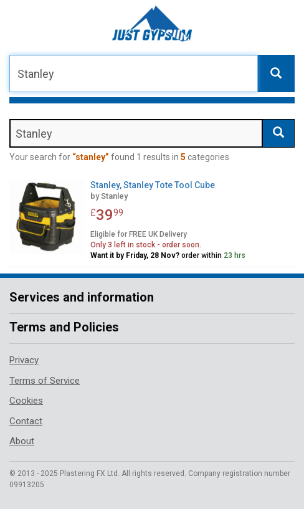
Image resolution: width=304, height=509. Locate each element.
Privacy (24, 360)
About (21, 441)
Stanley (114, 196)
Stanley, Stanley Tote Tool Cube (152, 185)
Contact (25, 421)
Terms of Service (44, 380)
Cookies (26, 400)
